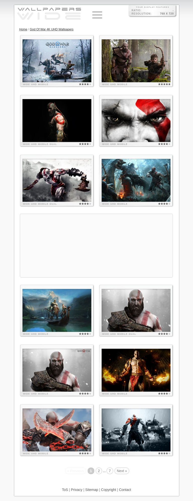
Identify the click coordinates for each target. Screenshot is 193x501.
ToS (65, 490)
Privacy (76, 490)
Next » (122, 471)
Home (23, 29)
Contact (125, 490)
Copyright (108, 490)
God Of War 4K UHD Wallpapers (52, 29)
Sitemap (91, 490)
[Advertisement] (96, 245)
